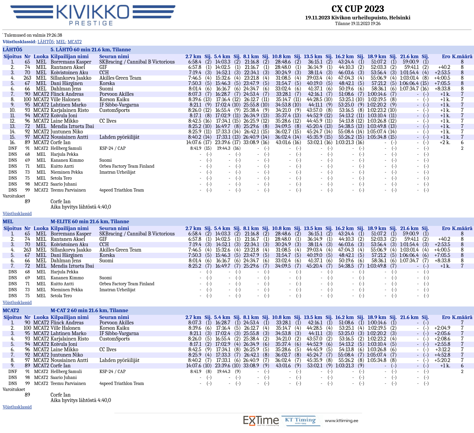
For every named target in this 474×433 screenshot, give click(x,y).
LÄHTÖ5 (46, 41)
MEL (60, 41)
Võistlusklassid (17, 213)
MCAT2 (74, 41)
